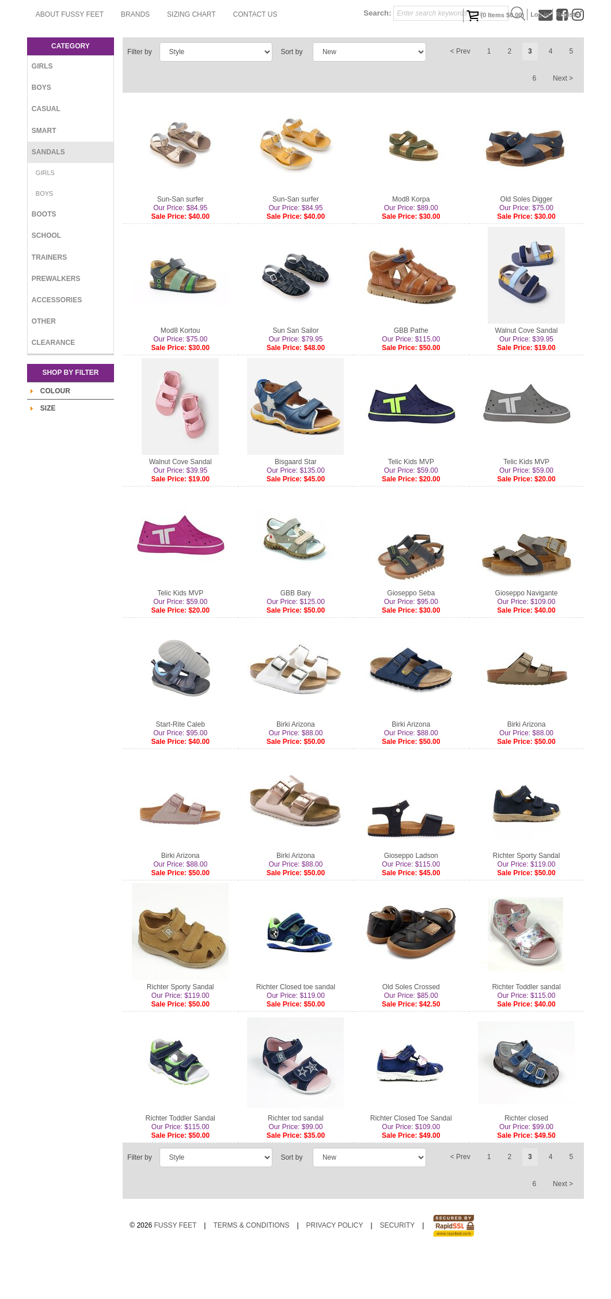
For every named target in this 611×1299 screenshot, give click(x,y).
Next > (563, 124)
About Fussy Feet (202, 60)
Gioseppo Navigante (526, 639)
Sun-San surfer (180, 245)
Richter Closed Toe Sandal (411, 1164)
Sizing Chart (323, 60)
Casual (46, 155)
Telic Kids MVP (411, 508)
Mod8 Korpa (411, 245)
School (46, 282)
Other (44, 367)
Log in (539, 14)
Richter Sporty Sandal (526, 902)
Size (48, 454)
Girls (42, 112)
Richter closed (526, 1164)
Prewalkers (56, 325)
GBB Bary (295, 639)
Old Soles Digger (526, 245)
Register (568, 14)
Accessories (57, 346)
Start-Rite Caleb (179, 770)
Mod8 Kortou (180, 377)
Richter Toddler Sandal (180, 1164)
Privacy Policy (334, 1271)
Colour (55, 437)
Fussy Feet (175, 1271)
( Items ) (495, 15)
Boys (41, 134)
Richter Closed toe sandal (295, 1033)
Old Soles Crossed (411, 1033)
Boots (44, 260)
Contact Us (388, 60)
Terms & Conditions (251, 1271)
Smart (44, 177)
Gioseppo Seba (411, 639)
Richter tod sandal (296, 1164)
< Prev (460, 97)
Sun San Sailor (295, 377)
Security (397, 1271)
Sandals (48, 198)
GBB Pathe (411, 377)
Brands (267, 60)
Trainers (49, 303)
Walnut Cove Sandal (526, 377)
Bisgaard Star (296, 508)
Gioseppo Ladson (411, 902)
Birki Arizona (295, 770)
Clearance (53, 389)
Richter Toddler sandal (526, 1033)
